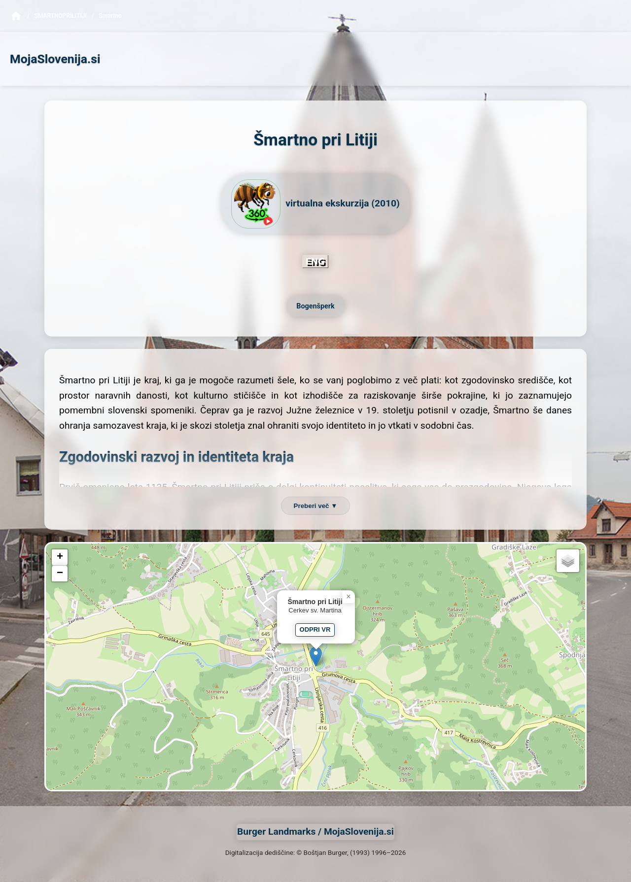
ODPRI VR (315, 629)
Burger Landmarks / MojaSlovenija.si (315, 831)
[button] (316, 656)
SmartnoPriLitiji (61, 15)
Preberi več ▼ (316, 505)
